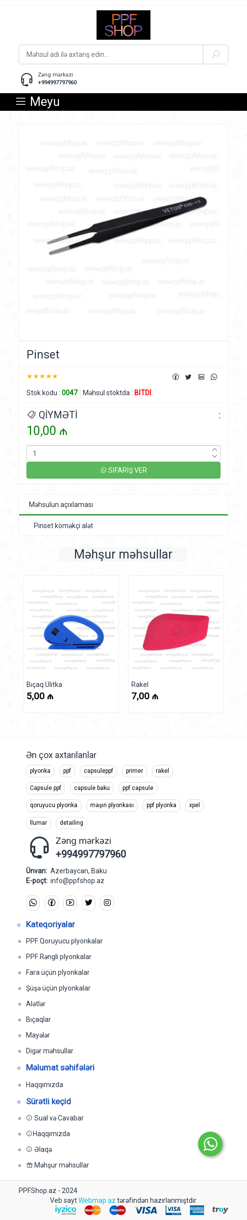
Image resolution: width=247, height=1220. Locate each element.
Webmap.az (97, 1200)
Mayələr (38, 1035)
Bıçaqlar (38, 1019)
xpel (194, 805)
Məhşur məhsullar (57, 1165)
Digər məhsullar (50, 1051)
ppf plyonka (161, 805)
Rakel (139, 684)
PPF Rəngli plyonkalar (59, 957)
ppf (67, 770)
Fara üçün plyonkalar (58, 972)
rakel (162, 770)
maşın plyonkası (112, 805)
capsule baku (92, 788)
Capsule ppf (45, 788)
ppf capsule (138, 788)
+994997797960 (57, 82)
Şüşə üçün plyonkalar (58, 988)
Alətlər (36, 1004)
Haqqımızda (44, 1085)
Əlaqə (39, 1149)
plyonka (40, 770)
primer (134, 770)
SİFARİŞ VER (123, 470)
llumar (38, 822)
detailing (71, 822)
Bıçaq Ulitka (44, 684)
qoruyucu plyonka (53, 805)
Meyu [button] (37, 102)
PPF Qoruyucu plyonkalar (64, 941)
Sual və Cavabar (55, 1118)
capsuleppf (98, 770)
